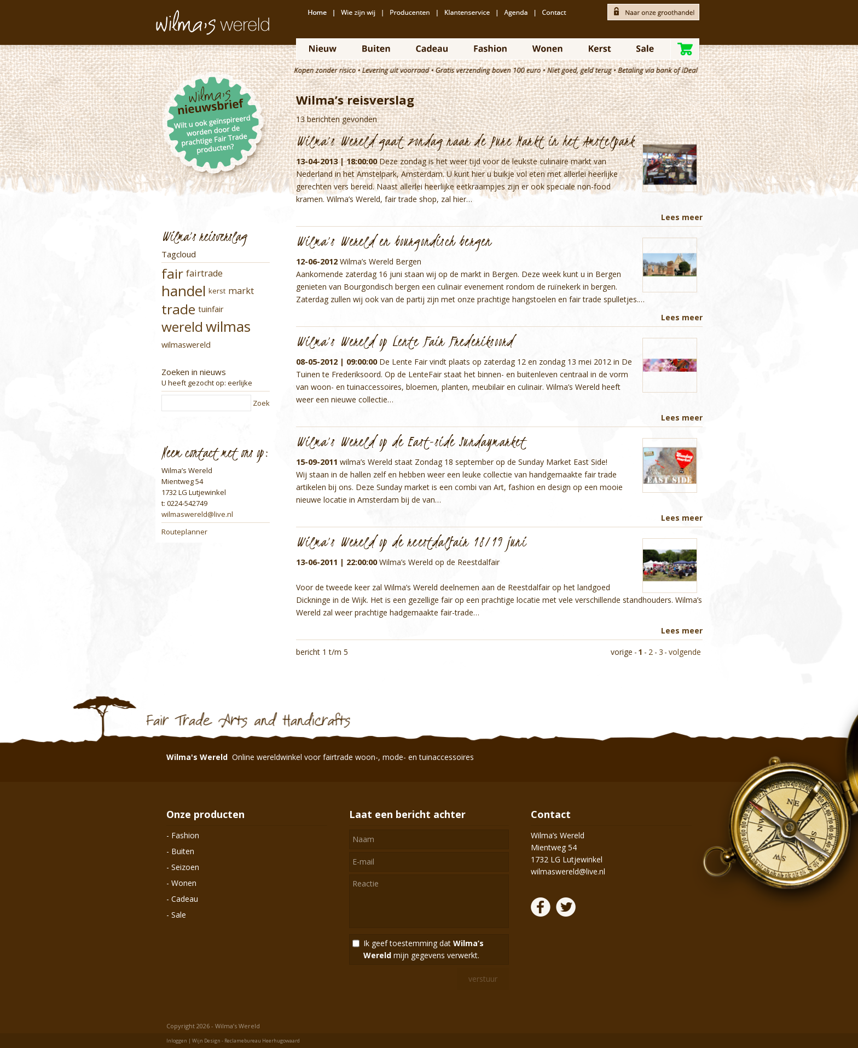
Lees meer (682, 217)
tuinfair (211, 308)
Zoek (261, 403)
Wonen (183, 883)
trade (178, 309)
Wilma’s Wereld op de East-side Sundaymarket (411, 441)
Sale (178, 914)
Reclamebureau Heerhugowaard (262, 1040)
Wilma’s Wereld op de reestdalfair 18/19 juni (411, 541)
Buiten (182, 851)
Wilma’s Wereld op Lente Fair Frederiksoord (404, 341)
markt (241, 291)
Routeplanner (184, 532)
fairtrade (204, 273)
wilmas (228, 326)
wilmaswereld (186, 344)
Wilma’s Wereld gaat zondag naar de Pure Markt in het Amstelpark (465, 140)
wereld (182, 327)
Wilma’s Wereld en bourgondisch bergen (393, 241)
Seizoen (185, 867)
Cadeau (184, 899)
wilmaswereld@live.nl (197, 514)
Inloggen (176, 1040)
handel (183, 291)
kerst (216, 291)
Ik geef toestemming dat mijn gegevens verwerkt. (423, 949)
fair (172, 273)
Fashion (185, 835)
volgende (685, 652)
